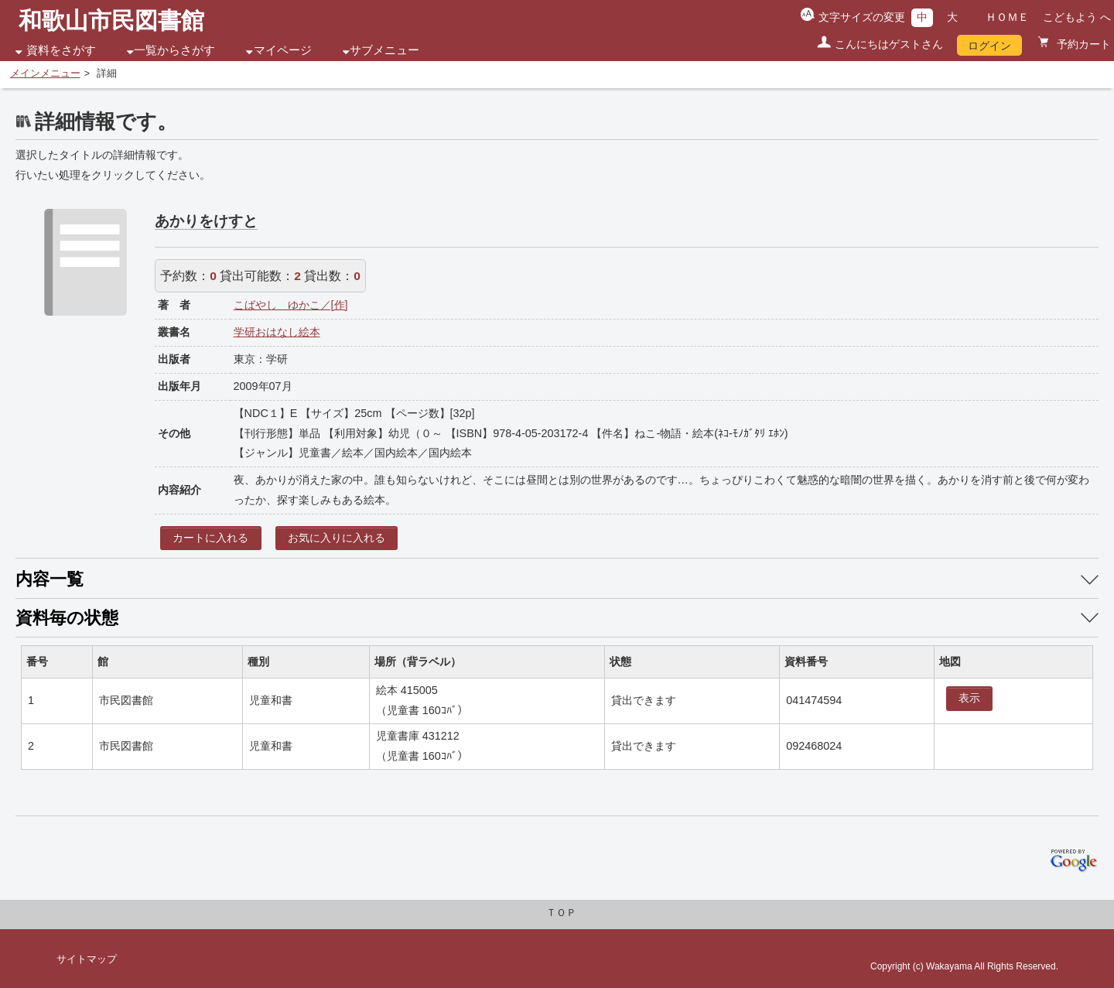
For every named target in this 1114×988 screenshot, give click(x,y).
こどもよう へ (1077, 17)
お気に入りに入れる (336, 538)
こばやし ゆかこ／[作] (291, 305)
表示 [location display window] (969, 698)
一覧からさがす (174, 50)
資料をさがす (61, 50)
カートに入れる (210, 538)
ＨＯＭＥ (1007, 17)
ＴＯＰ (561, 913)
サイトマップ (86, 959)
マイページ (283, 50)
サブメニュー (384, 50)
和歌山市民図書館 (111, 20)
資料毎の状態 (66, 617)
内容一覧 (49, 579)
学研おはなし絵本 (277, 332)
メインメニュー (45, 73)
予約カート (1082, 44)
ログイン (989, 45)
